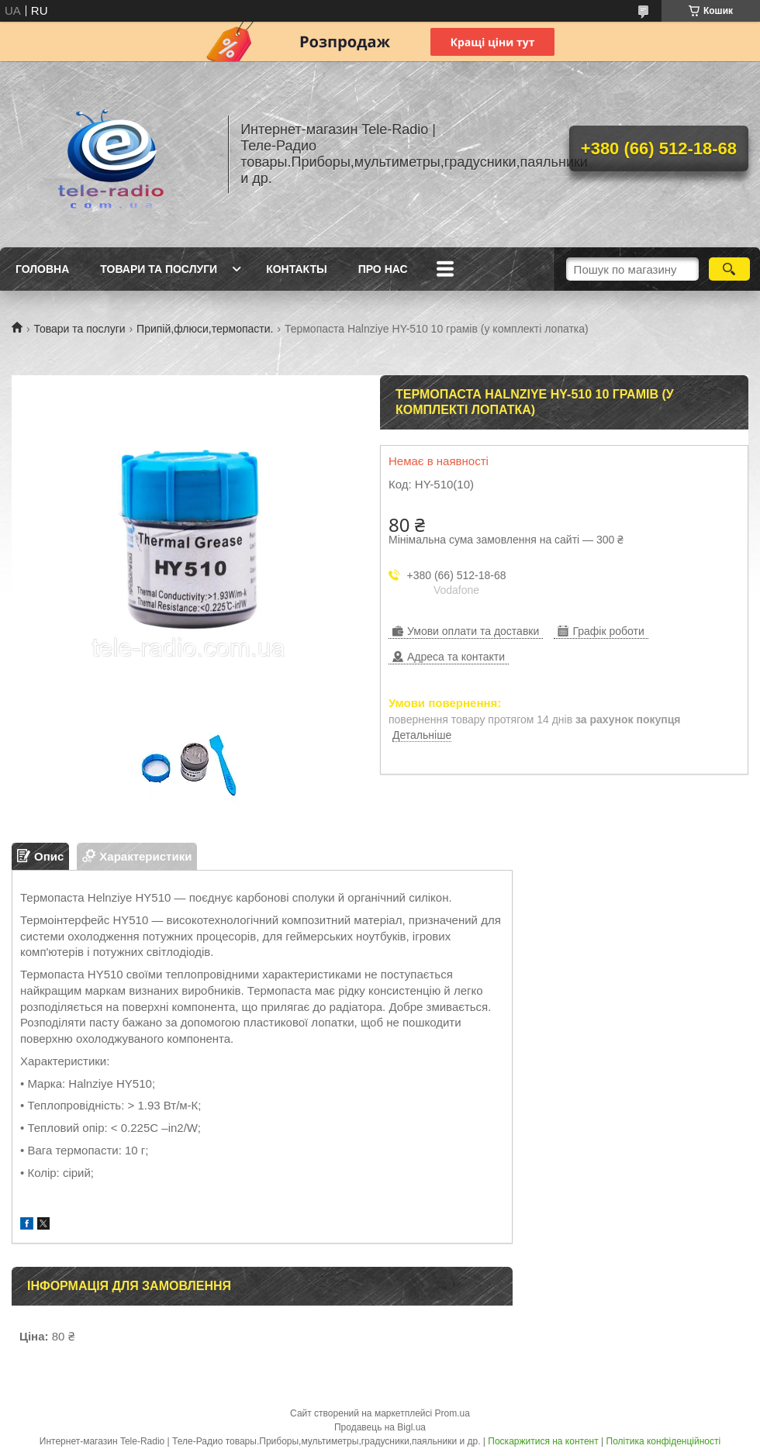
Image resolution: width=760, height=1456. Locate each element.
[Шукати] (729, 269)
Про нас (383, 269)
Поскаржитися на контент (543, 1441)
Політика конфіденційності (663, 1441)
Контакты (296, 269)
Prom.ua (452, 1413)
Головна (42, 269)
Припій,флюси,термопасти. (204, 329)
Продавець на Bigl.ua (380, 1427)
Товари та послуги (158, 269)
